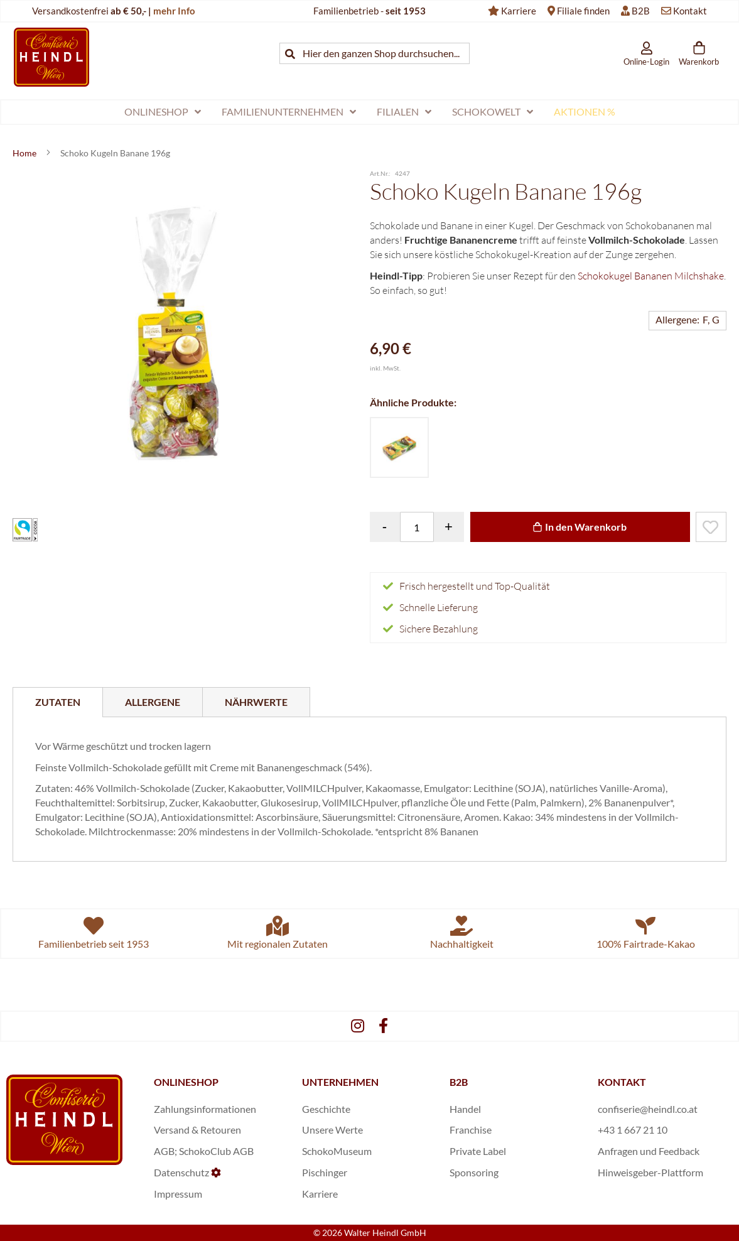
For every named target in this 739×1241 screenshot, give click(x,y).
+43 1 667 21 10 (632, 1129)
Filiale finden (583, 10)
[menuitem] (162, 112)
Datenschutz (181, 1172)
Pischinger (324, 1172)
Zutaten (57, 702)
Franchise (471, 1129)
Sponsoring (474, 1172)
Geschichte (326, 1109)
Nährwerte (256, 702)
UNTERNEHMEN (340, 1082)
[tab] (58, 702)
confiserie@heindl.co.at (648, 1109)
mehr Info (174, 10)
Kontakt (690, 10)
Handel (465, 1109)
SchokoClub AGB (216, 1151)
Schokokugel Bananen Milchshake (651, 275)
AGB (164, 1151)
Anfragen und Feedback (648, 1151)
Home (25, 153)
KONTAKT (622, 1082)
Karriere (518, 10)
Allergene (152, 702)
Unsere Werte (332, 1129)
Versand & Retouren (197, 1129)
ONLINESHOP (186, 1082)
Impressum (178, 1194)
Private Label (478, 1151)
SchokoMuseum (337, 1151)
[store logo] (51, 57)
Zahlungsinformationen (205, 1109)
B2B (641, 10)
